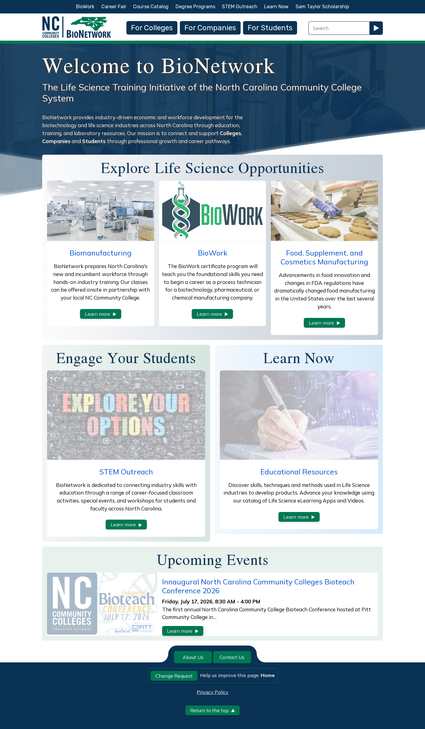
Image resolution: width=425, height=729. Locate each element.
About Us (193, 657)
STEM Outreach (239, 6)
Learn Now (276, 6)
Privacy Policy (212, 692)
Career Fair (113, 6)
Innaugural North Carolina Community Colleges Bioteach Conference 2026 (258, 586)
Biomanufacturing (101, 252)
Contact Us (232, 657)
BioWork (85, 6)
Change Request (174, 676)
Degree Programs (195, 6)
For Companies (210, 28)
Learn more (100, 314)
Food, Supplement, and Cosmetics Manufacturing (324, 257)
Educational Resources (299, 471)
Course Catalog (151, 6)
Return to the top (212, 710)
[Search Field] (338, 28)
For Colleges (152, 28)
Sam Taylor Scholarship (322, 6)
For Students (270, 28)
